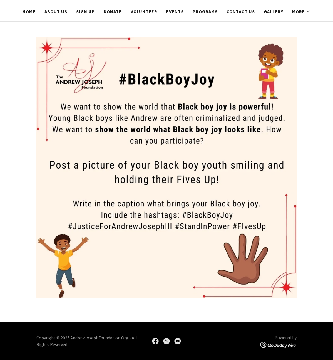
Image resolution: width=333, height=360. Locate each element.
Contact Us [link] (241, 11)
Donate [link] (113, 11)
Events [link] (175, 11)
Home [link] (29, 11)
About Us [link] (55, 11)
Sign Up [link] (85, 11)
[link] (155, 341)
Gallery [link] (273, 11)
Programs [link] (205, 11)
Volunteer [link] (144, 11)
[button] (301, 11)
